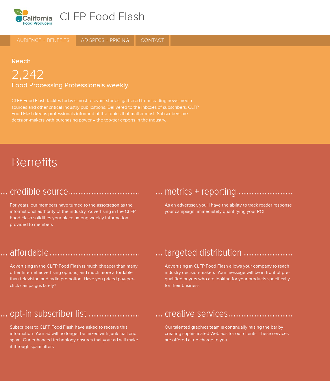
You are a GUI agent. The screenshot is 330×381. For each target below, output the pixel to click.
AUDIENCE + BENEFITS (43, 40)
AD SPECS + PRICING (105, 40)
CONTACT (152, 40)
